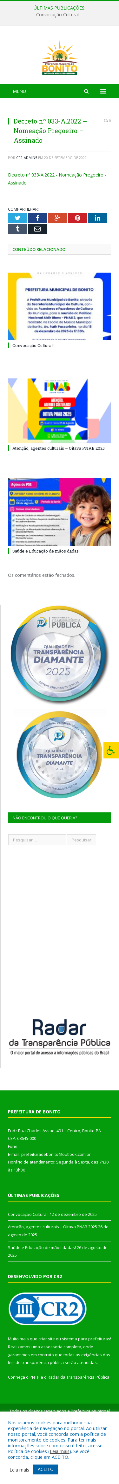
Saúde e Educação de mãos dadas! (46, 587)
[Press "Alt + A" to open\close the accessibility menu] (111, 750)
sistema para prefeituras (86, 1375)
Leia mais (59, 1451)
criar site (46, 1375)
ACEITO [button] (46, 1469)
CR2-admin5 (26, 193)
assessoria (52, 1383)
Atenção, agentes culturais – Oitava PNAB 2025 (58, 484)
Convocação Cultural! (58, 15)
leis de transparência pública (36, 1398)
